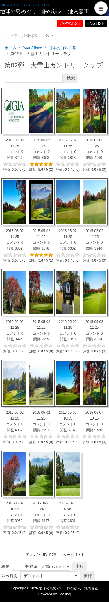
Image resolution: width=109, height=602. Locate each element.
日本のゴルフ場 (62, 48)
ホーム (10, 48)
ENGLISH (96, 23)
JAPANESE (69, 23)
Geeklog (64, 594)
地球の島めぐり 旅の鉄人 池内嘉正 (44, 11)
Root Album (32, 48)
